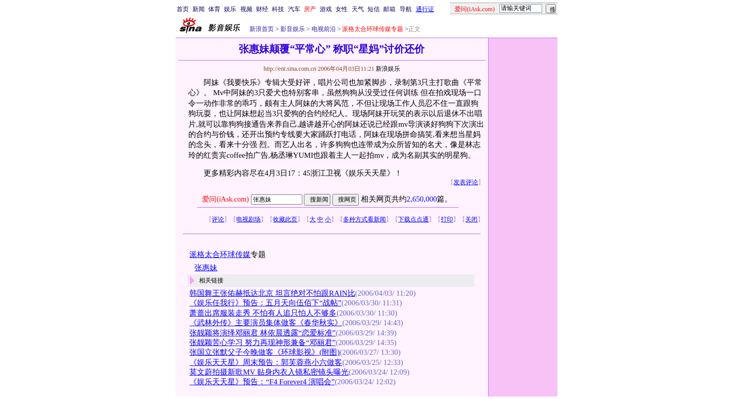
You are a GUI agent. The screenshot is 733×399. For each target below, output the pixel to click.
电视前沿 (323, 29)
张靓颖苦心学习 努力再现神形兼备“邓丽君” (262, 342)
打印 (447, 219)
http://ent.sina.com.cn (291, 68)
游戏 (326, 9)
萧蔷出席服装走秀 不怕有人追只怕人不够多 (262, 313)
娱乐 (230, 9)
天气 (358, 9)
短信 (374, 9)
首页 (183, 9)
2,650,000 (422, 199)
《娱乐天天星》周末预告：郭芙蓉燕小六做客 (265, 362)
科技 (278, 9)
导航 (406, 9)
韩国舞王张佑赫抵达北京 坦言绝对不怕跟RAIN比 (272, 293)
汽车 (294, 9)
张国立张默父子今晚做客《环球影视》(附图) (264, 352)
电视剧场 (248, 219)
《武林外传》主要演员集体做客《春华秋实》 (265, 323)
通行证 (425, 9)
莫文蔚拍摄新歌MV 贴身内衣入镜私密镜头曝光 (268, 372)
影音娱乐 (292, 29)
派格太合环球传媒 (219, 254)
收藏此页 (285, 219)
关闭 (471, 219)
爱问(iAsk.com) (225, 199)
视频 (246, 9)
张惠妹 (205, 268)
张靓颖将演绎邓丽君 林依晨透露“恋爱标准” (262, 333)
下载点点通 (413, 219)
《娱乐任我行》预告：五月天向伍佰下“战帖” (265, 303)
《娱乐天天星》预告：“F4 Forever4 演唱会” (261, 382)
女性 (341, 9)
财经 (262, 9)
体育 (214, 9)
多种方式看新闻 (364, 219)
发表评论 (466, 182)
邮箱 (389, 9)
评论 (218, 219)
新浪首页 (261, 29)
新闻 (198, 9)
